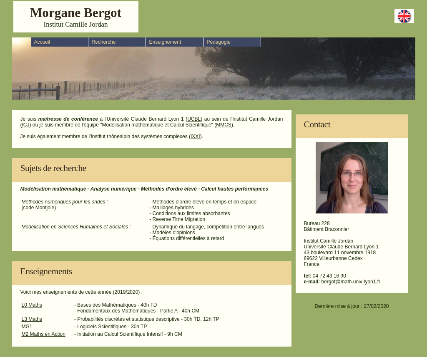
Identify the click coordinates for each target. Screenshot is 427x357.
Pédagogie (219, 42)
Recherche (104, 42)
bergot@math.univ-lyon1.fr (351, 282)
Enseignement (165, 42)
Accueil (42, 42)
